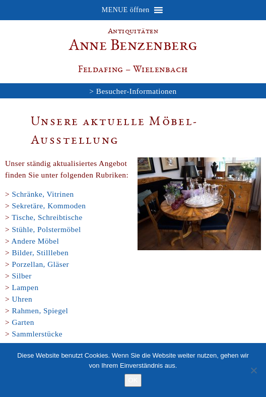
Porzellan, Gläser (40, 264)
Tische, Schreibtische (47, 217)
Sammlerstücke (37, 333)
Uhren (22, 299)
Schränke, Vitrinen (43, 194)
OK (133, 380)
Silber (21, 275)
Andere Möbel (35, 241)
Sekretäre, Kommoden (49, 205)
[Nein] (253, 370)
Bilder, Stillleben (40, 252)
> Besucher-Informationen (132, 91)
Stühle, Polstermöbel (46, 229)
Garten (23, 322)
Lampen (25, 287)
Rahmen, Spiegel (40, 310)
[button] (126, 10)
